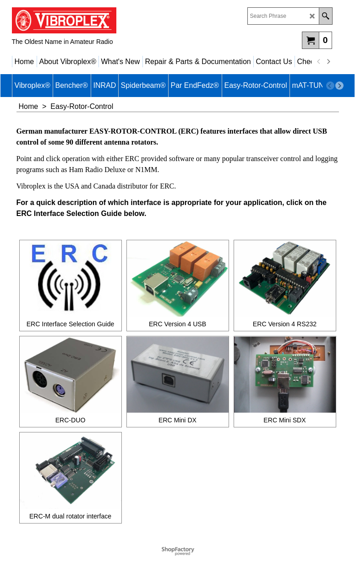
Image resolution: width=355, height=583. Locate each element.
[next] (328, 62)
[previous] (319, 62)
